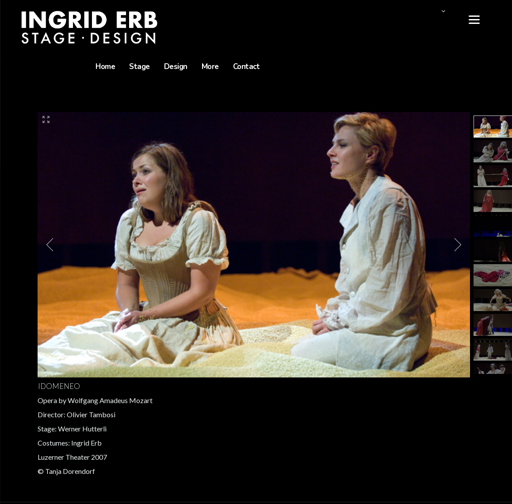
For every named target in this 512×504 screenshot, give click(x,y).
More (210, 67)
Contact (246, 67)
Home (105, 67)
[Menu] (474, 19)
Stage (139, 67)
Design (175, 67)
